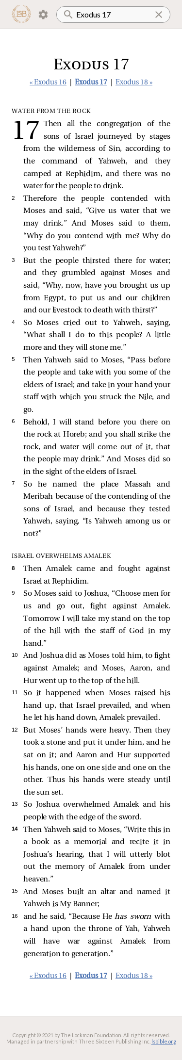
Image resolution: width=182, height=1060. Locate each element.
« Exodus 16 (48, 82)
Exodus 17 (91, 82)
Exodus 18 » (134, 82)
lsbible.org (163, 1041)
